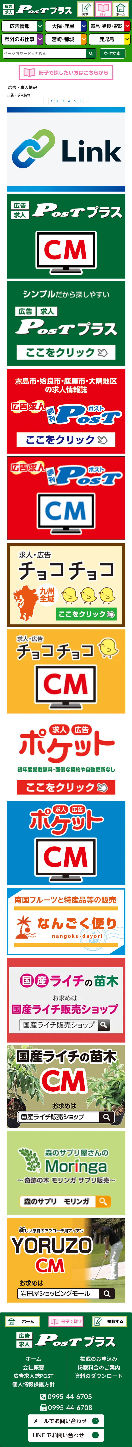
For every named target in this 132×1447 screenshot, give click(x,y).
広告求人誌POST (33, 1376)
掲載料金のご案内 (99, 1367)
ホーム (33, 1359)
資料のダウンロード (99, 1376)
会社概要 (33, 1367)
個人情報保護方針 (33, 1384)
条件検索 (112, 53)
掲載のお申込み (98, 1359)
